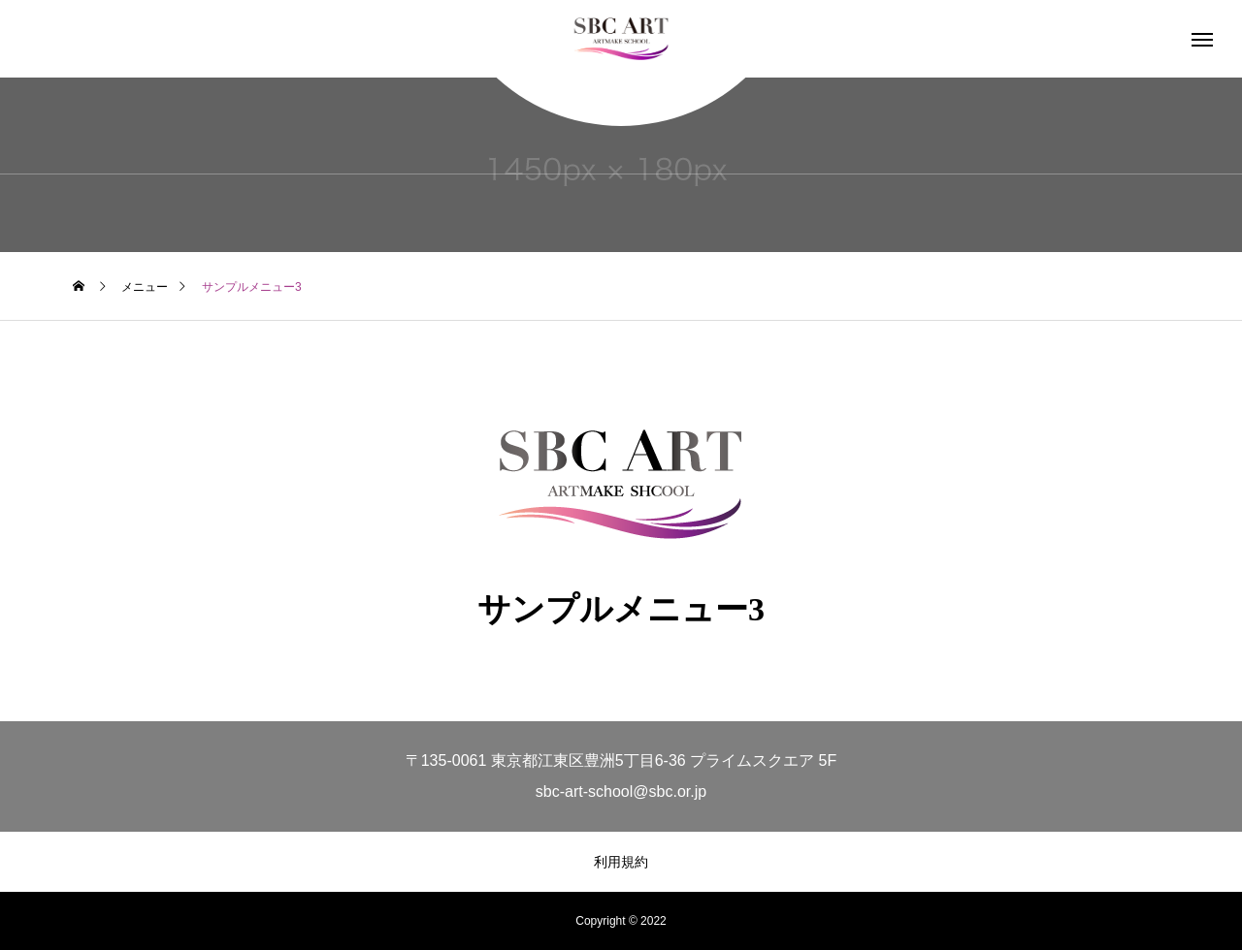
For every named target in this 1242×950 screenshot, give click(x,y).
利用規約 (621, 862)
